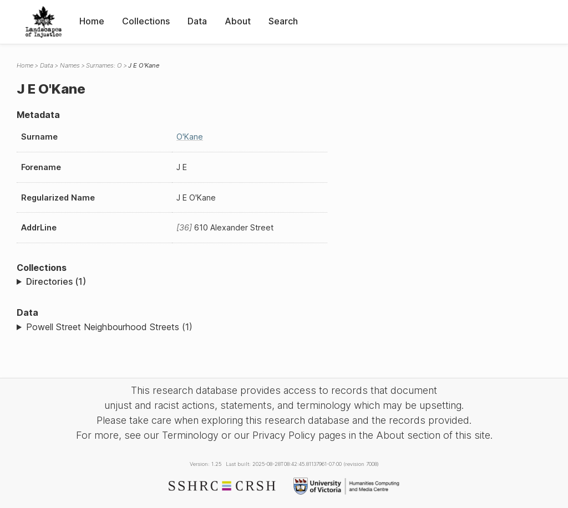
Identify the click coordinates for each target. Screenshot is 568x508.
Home (91, 21)
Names (70, 65)
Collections (146, 21)
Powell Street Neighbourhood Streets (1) (109, 326)
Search (283, 21)
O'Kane (189, 136)
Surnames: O (103, 65)
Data (197, 21)
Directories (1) (56, 281)
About (238, 21)
